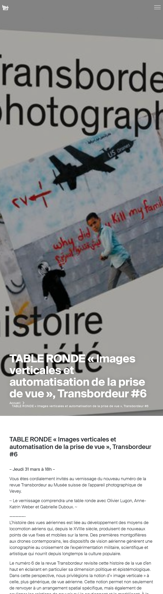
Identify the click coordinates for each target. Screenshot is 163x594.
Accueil (15, 402)
